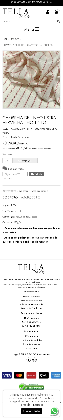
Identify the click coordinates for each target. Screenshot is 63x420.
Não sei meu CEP (9, 178)
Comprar (25, 161)
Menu (31, 29)
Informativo (31, 347)
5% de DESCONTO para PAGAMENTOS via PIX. (31, 2)
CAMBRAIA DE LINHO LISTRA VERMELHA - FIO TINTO (28, 45)
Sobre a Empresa (31, 296)
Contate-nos (31, 318)
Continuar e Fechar (31, 410)
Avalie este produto (39, 191)
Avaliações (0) (31, 197)
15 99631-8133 (31, 322)
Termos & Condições (31, 308)
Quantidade (7, 154)
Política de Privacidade (31, 304)
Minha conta (31, 336)
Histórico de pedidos (31, 340)
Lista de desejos (31, 344)
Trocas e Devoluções (31, 300)
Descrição (10, 197)
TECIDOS (15, 39)
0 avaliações (22, 191)
